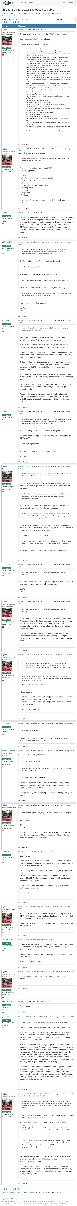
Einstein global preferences (40, 1118)
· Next (16, 22)
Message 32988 (23, 29)
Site (31, 2)
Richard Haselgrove (9, 751)
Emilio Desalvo (8, 940)
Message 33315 (23, 971)
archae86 (5, 320)
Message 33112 (23, 466)
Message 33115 (23, 654)
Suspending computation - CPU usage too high (41, 976)
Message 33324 (23, 1094)
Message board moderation (10, 16)
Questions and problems (25, 13)
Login (70, 2)
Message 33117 (23, 751)
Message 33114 (23, 601)
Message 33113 (23, 564)
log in (26, 19)
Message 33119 (23, 805)
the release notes (30, 39)
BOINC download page (57, 34)
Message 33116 (23, 723)
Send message (7, 47)
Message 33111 (23, 411)
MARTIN (5, 851)
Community (21, 2)
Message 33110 (23, 320)
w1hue (4, 213)
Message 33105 (23, 242)
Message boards (7, 13)
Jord (5, 30)
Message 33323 (23, 1017)
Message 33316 (23, 1001)
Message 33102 (23, 149)
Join (64, 2)
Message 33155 (23, 851)
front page (62, 1123)
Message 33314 (23, 940)
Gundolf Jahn (9, 242)
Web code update (34, 1123)
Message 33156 (23, 907)
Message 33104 (23, 212)
